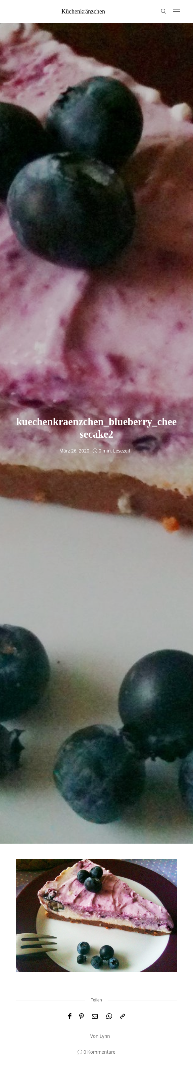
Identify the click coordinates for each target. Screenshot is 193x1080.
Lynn (105, 1036)
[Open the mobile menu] (176, 12)
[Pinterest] (81, 1016)
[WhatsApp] (109, 1016)
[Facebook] (70, 1016)
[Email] (95, 1016)
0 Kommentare (99, 1052)
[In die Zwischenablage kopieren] (122, 1016)
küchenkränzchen (83, 11)
